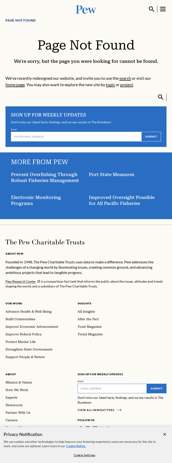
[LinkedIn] (95, 428)
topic (110, 84)
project (126, 84)
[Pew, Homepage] (86, 9)
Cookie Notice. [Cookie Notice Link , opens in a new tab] (76, 449)
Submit (151, 136)
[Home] (45, 242)
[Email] (76, 136)
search (125, 78)
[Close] (165, 437)
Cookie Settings (84, 458)
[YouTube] (108, 428)
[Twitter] (102, 429)
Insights (85, 303)
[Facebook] (80, 428)
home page (15, 84)
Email (14, 129)
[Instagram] (87, 428)
